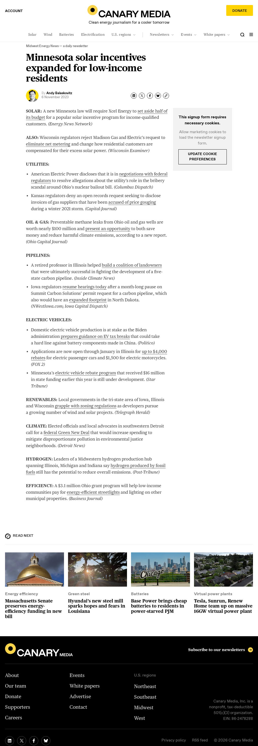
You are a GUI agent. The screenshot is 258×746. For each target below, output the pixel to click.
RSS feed (200, 740)
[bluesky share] (158, 96)
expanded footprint (88, 299)
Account (14, 11)
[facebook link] (33, 740)
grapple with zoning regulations (85, 405)
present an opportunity (107, 228)
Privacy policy (174, 740)
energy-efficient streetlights (93, 492)
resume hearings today (84, 286)
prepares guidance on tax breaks (95, 336)
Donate (239, 11)
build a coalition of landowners (132, 265)
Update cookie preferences (202, 157)
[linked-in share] (134, 96)
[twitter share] (142, 96)
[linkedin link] (9, 740)
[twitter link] (21, 740)
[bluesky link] (45, 740)
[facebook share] (150, 96)
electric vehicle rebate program (85, 372)
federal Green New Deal (66, 432)
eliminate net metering (48, 144)
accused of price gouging (132, 202)
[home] (129, 11)
